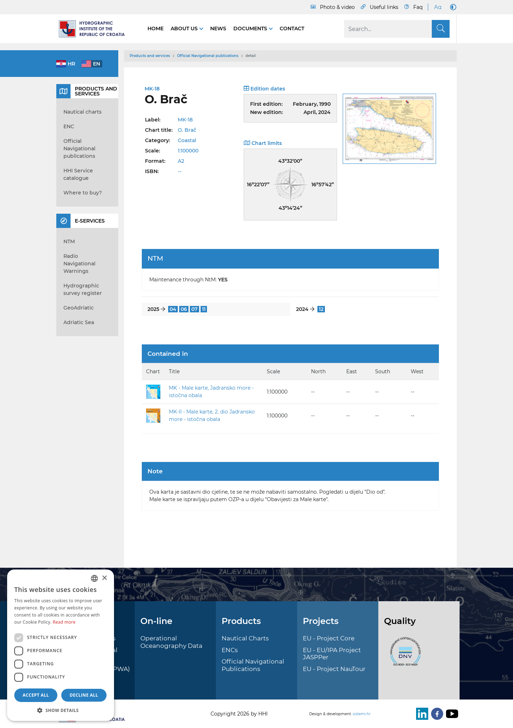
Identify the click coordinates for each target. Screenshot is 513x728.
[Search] (397, 29)
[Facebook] (436, 714)
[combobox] (94, 578)
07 (194, 309)
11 (204, 309)
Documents (251, 28)
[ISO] (403, 655)
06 (184, 309)
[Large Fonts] (437, 7)
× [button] (104, 578)
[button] (60, 710)
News (218, 28)
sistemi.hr (361, 714)
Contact (292, 28)
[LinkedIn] (421, 714)
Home (155, 28)
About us (185, 28)
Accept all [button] (36, 695)
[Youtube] (451, 714)
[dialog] (60, 645)
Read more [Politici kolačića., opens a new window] (64, 622)
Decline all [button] (84, 695)
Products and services (150, 55)
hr (71, 64)
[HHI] (94, 29)
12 (321, 309)
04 (173, 309)
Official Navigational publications (207, 55)
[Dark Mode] (452, 7)
